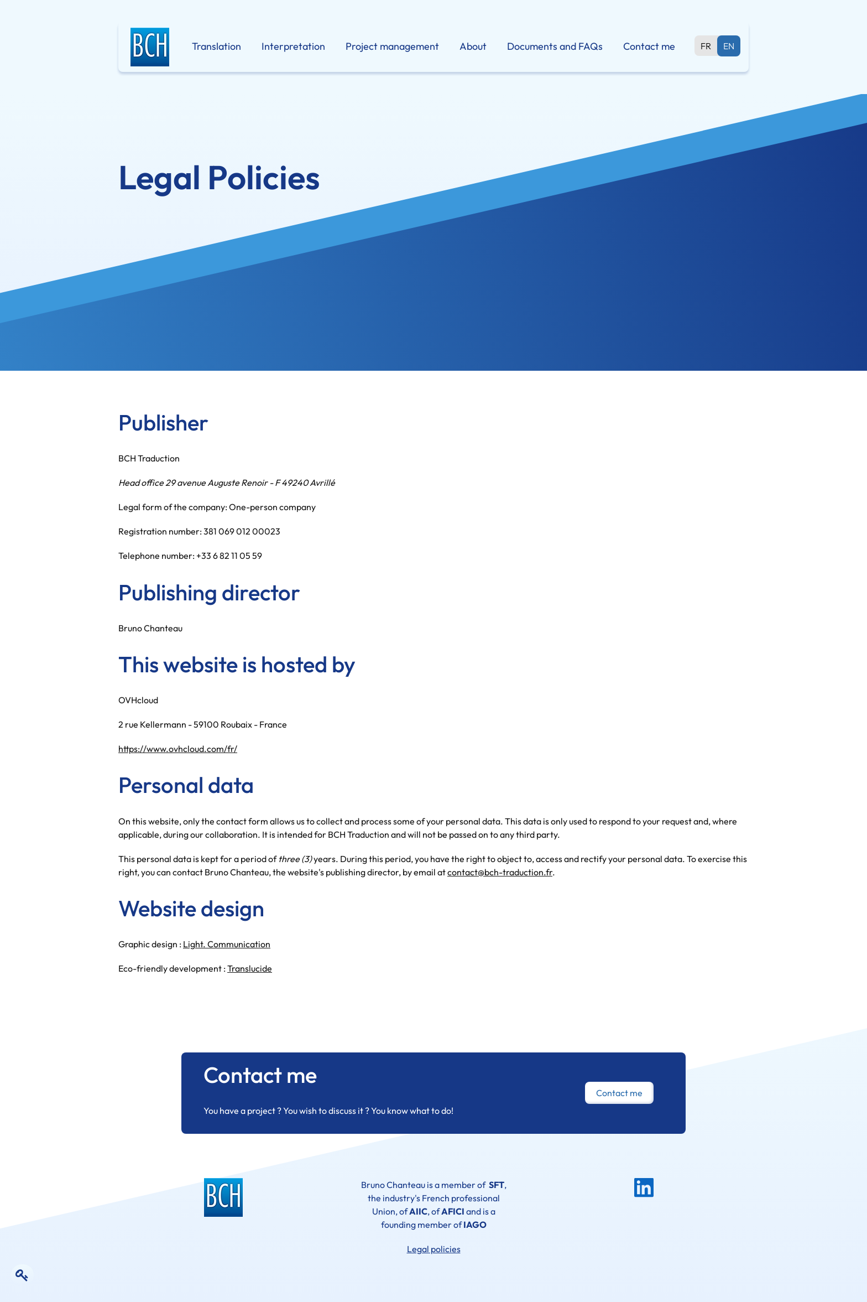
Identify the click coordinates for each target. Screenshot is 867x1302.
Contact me (649, 46)
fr (706, 45)
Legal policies (434, 1248)
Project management (392, 46)
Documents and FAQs (555, 46)
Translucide (249, 968)
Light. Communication (226, 944)
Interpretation (293, 46)
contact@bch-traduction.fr (499, 872)
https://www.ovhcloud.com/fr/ (177, 748)
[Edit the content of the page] (22, 1274)
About (473, 46)
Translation (216, 46)
